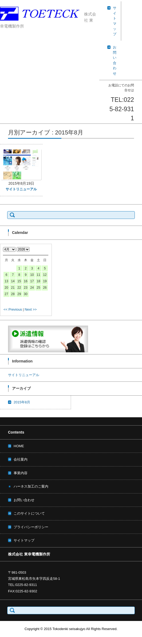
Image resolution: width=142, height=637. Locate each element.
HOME (19, 446)
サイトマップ (24, 540)
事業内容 (20, 473)
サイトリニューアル (21, 189)
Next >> (31, 309)
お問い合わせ (24, 500)
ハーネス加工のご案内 (31, 486)
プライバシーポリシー (31, 527)
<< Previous (12, 309)
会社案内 (20, 459)
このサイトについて (29, 513)
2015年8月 (22, 402)
